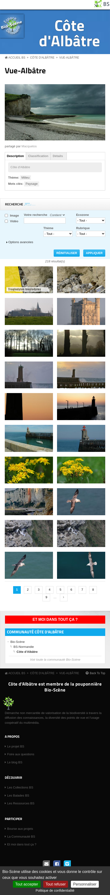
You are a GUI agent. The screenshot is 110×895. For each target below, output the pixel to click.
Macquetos (29, 146)
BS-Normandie (24, 647)
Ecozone (82, 215)
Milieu (25, 177)
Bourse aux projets (20, 828)
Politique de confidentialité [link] (55, 890)
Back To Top (97, 673)
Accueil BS (16, 57)
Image (14, 215)
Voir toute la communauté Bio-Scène (55, 659)
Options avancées (20, 242)
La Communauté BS (21, 836)
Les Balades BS (18, 795)
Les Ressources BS (20, 803)
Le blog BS (14, 762)
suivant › (64, 597)
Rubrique (83, 228)
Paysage (32, 183)
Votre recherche (35, 215)
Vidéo (14, 221)
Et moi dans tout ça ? (55, 619)
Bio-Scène (17, 642)
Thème (48, 228)
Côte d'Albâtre (69, 32)
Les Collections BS (20, 787)
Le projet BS (15, 746)
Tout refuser (56, 884)
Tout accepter (26, 884)
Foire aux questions (20, 754)
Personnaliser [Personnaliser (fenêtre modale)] (85, 884)
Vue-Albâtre (69, 57)
